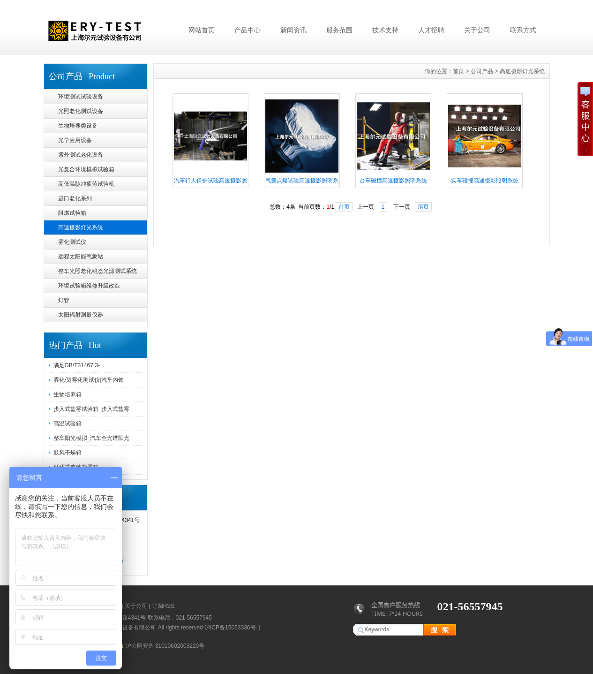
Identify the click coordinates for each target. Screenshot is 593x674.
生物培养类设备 (78, 125)
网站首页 (201, 30)
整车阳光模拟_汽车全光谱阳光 (91, 438)
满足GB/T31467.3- (76, 365)
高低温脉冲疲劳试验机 (86, 184)
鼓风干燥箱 (67, 452)
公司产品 (482, 71)
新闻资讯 (293, 30)
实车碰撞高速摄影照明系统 (484, 180)
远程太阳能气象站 (80, 256)
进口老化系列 (75, 198)
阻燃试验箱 (72, 213)
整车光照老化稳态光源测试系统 (97, 271)
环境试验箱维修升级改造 (89, 285)
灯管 (63, 300)
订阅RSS (163, 606)
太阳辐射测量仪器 (80, 314)
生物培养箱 (67, 394)
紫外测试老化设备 (80, 154)
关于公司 (477, 30)
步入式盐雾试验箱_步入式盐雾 (91, 409)
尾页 (423, 207)
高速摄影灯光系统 (80, 227)
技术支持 (385, 30)
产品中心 (247, 30)
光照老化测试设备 (80, 111)
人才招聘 (431, 30)
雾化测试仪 (72, 242)
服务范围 (339, 30)
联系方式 (523, 30)
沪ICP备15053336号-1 (232, 627)
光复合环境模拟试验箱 (86, 169)
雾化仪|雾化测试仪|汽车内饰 (88, 380)
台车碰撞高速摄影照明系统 (393, 180)
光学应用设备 (75, 140)
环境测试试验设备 (80, 96)
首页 (458, 71)
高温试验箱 (67, 423)
